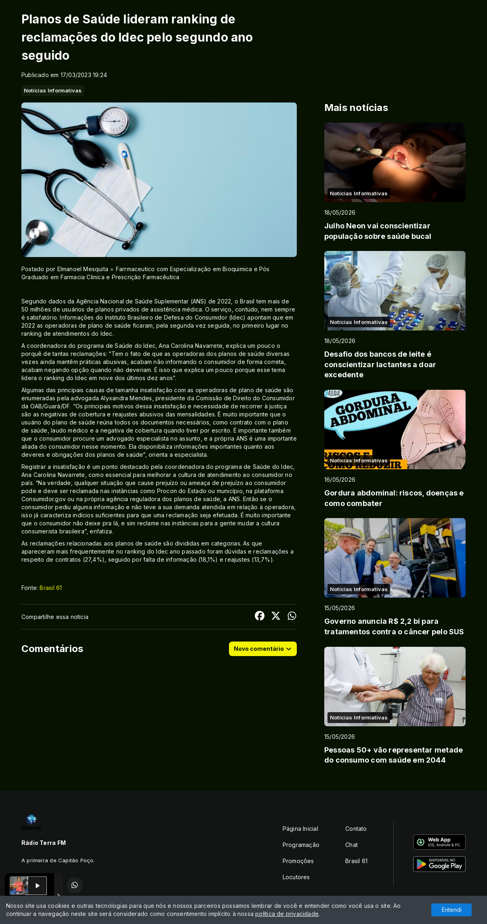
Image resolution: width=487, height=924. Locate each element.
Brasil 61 (51, 587)
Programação (301, 844)
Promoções (298, 860)
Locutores (296, 877)
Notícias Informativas (53, 90)
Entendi (452, 909)
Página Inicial (300, 828)
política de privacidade (287, 913)
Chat (351, 844)
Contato (356, 828)
